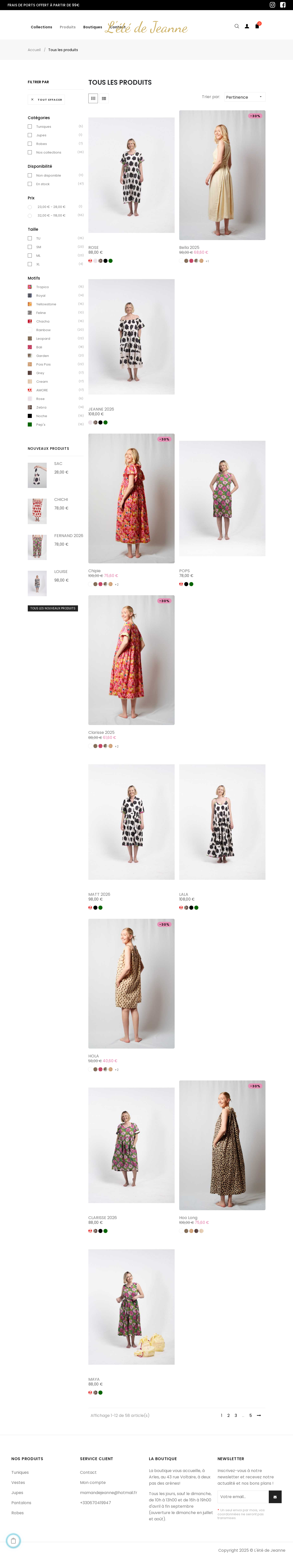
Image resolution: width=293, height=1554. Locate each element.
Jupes (41, 131)
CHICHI (61, 495)
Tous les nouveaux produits (52, 604)
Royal (40, 291)
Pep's (40, 420)
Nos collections (48, 148)
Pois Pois (43, 360)
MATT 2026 (99, 889)
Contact (88, 1468)
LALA (183, 889)
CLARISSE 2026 (102, 1213)
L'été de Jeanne (147, 23)
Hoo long (188, 1213)
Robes (41, 139)
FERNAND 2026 (68, 531)
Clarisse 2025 (101, 728)
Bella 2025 (189, 243)
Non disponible (48, 170)
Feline (41, 308)
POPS (184, 566)
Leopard (43, 334)
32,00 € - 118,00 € (52, 211)
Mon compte (93, 1478)
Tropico (42, 282)
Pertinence (245, 92)
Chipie (94, 566)
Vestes (18, 1478)
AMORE (42, 386)
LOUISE (61, 567)
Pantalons (21, 1498)
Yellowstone (46, 299)
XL (38, 259)
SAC (58, 459)
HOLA (93, 1051)
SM (38, 242)
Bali (39, 342)
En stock (43, 179)
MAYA (94, 1375)
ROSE (93, 243)
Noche (41, 411)
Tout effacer (46, 95)
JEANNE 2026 (101, 404)
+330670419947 (95, 1498)
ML (38, 251)
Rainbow (43, 325)
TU (38, 233)
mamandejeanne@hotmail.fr (108, 1488)
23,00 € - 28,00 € (52, 202)
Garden (42, 351)
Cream (42, 377)
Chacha (42, 317)
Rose (40, 394)
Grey (40, 368)
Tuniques (43, 122)
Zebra (41, 403)
